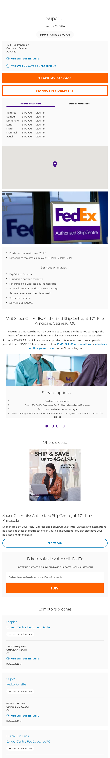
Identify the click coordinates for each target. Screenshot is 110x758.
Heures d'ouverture (30, 103)
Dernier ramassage (79, 103)
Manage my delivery (38, 88)
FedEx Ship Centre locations (74, 344)
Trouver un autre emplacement (31, 66)
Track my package (37, 76)
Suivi (55, 588)
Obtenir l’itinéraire (22, 58)
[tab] (46, 426)
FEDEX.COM (32, 542)
